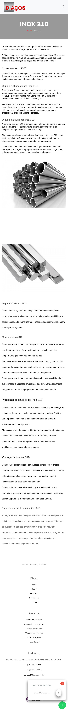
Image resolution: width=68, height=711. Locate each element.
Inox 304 (42, 565)
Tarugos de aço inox (34, 633)
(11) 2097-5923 (34, 664)
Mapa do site (34, 642)
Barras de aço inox (34, 619)
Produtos (34, 593)
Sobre (34, 589)
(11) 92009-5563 (34, 669)
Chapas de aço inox (34, 628)
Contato (34, 602)
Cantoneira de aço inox (34, 624)
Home (29, 30)
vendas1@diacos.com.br (34, 675)
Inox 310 (24, 565)
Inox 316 (33, 565)
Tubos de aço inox (34, 637)
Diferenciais (34, 598)
